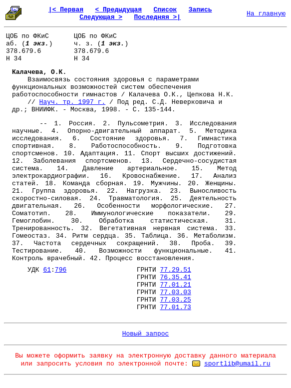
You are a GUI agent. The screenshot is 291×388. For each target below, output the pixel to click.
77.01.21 (175, 285)
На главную (266, 13)
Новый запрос (145, 334)
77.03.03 (175, 292)
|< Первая (65, 9)
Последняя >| (157, 17)
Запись (200, 9)
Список (165, 9)
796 (60, 270)
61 (47, 270)
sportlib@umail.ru (237, 364)
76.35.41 (175, 277)
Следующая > (100, 17)
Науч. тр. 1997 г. (72, 102)
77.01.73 (175, 307)
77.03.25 (175, 300)
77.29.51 (175, 270)
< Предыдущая (118, 9)
